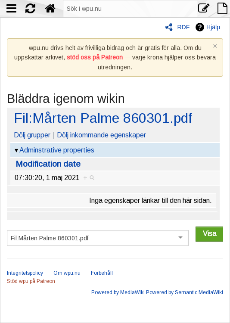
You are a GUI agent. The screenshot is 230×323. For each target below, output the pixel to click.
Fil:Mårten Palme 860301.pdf (103, 118)
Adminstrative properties (56, 150)
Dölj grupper (32, 135)
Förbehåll (102, 273)
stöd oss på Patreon (95, 57)
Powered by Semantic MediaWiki (184, 292)
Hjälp (213, 27)
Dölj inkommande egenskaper (101, 135)
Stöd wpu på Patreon (31, 281)
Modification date (48, 163)
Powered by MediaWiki (118, 292)
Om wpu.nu (67, 273)
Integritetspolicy (25, 273)
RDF (183, 27)
